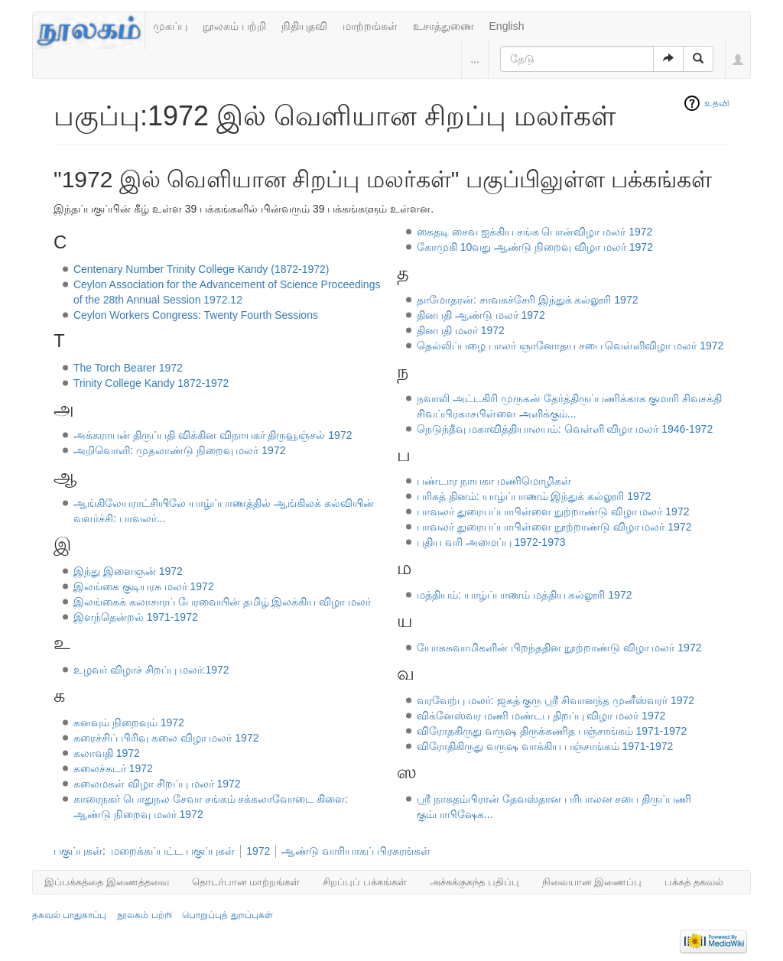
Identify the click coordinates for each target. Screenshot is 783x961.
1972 (258, 851)
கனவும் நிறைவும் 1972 (128, 722)
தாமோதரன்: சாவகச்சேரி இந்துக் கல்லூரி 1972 (527, 300)
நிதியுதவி (304, 26)
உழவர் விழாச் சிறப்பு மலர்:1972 (151, 670)
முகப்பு (170, 26)
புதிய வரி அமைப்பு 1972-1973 (491, 542)
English (507, 26)
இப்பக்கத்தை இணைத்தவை (106, 882)
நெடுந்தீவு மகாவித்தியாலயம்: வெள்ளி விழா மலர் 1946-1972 (565, 429)
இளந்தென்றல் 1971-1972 (135, 617)
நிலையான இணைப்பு (592, 882)
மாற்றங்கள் (370, 26)
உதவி (716, 103)
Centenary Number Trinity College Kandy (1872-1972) (201, 269)
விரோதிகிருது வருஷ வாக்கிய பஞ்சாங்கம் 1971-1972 (545, 746)
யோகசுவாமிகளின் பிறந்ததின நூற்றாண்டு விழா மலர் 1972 (559, 647)
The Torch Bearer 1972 (128, 368)
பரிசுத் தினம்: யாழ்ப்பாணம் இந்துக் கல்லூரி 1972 (534, 496)
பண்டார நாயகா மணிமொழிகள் (494, 481)
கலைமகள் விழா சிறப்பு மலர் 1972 (157, 784)
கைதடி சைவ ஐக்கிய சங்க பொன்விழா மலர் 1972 (534, 232)
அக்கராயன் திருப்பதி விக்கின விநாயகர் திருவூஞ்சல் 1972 (213, 435)
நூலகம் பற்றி (234, 26)
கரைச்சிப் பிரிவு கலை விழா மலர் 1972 (166, 738)
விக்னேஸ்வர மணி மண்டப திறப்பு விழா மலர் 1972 (541, 715)
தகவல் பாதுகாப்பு (69, 915)
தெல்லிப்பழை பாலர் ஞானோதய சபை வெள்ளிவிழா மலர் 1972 (570, 345)
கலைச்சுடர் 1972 (113, 768)
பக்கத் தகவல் (693, 882)
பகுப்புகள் (78, 851)
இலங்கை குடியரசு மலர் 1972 (143, 586)
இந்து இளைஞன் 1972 (128, 571)
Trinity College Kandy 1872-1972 (151, 383)
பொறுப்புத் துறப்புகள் (227, 915)
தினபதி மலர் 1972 (461, 330)
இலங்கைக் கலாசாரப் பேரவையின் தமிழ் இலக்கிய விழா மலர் (222, 602)
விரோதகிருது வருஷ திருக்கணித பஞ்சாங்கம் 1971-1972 (552, 731)
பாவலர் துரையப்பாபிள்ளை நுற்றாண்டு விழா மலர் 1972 (553, 511)
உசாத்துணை (443, 26)
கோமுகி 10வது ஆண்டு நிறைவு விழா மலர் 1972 (535, 247)
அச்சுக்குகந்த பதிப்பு (474, 882)
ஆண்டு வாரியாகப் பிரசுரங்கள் (355, 851)
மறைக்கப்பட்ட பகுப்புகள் (173, 851)
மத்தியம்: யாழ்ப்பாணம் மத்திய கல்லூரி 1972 (524, 595)
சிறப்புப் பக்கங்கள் (365, 882)
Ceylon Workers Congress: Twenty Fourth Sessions (195, 315)
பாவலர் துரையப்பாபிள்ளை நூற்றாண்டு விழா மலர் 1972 (554, 527)
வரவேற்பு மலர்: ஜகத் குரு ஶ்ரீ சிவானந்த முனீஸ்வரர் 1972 (555, 700)
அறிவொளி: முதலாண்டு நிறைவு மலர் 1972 (179, 450)
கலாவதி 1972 (106, 753)
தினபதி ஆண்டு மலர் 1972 (481, 315)
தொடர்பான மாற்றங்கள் (246, 882)
